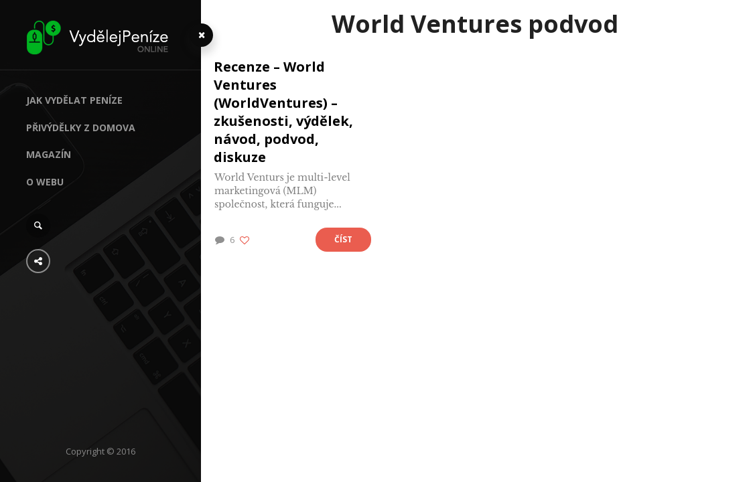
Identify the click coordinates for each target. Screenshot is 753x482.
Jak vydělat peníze (74, 100)
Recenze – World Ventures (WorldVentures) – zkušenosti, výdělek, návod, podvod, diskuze (283, 112)
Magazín (48, 154)
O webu (45, 181)
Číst (343, 239)
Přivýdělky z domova (80, 127)
